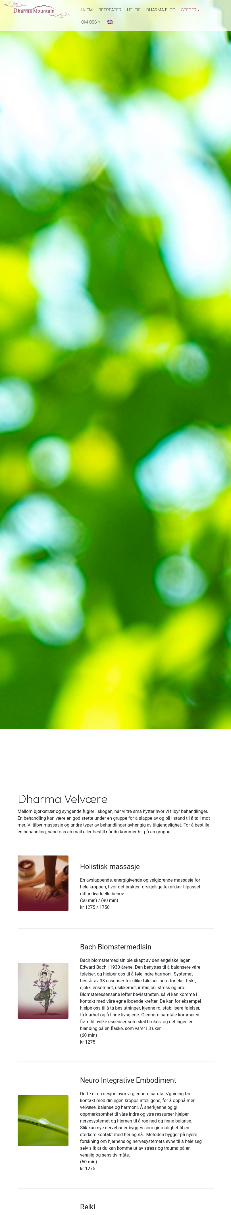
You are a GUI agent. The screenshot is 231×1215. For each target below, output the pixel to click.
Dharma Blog (161, 9)
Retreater (109, 9)
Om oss (89, 22)
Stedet (189, 9)
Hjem (87, 9)
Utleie (134, 9)
